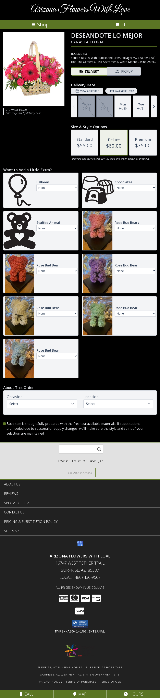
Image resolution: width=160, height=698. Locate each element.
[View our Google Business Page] (80, 545)
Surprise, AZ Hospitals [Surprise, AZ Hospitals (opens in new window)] (104, 667)
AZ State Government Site (99, 674)
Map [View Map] (80, 694)
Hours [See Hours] (133, 694)
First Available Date (121, 91)
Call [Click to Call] (26, 694)
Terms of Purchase (81, 681)
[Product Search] (81, 449)
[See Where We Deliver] (80, 472)
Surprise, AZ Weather (57, 674)
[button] (80, 624)
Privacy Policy (50, 681)
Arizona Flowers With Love (80, 9)
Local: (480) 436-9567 (80, 577)
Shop (40, 24)
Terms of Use (110, 681)
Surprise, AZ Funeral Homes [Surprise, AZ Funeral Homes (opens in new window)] (59, 667)
